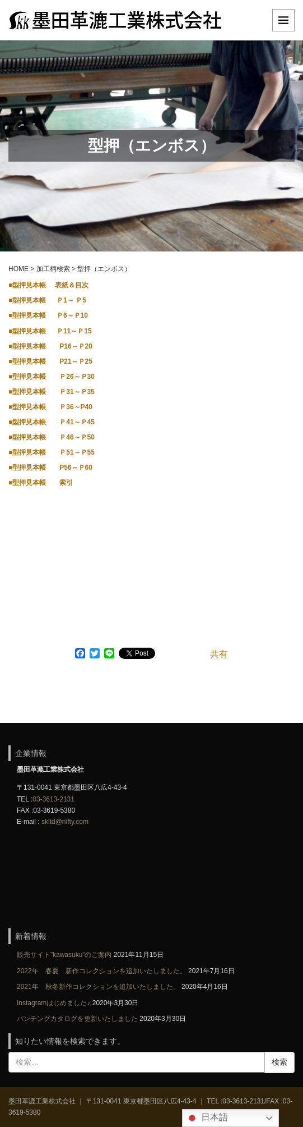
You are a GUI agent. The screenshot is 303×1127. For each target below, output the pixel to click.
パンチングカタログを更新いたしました (77, 1019)
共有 (219, 654)
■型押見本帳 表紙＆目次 (48, 285)
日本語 (206, 1118)
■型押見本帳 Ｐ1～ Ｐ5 (47, 300)
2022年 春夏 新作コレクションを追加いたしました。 (102, 971)
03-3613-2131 (53, 799)
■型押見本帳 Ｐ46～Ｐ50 (51, 437)
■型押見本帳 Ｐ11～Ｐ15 (50, 331)
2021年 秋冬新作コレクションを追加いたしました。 (98, 987)
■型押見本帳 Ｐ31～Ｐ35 (51, 392)
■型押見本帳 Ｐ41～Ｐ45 (51, 422)
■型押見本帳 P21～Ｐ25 (50, 361)
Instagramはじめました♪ (53, 1003)
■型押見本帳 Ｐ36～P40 (50, 407)
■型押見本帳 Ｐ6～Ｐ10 (48, 315)
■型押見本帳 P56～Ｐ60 (50, 467)
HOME (18, 269)
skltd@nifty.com (64, 822)
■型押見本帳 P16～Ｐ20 (50, 346)
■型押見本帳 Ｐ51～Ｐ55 (51, 452)
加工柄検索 (53, 269)
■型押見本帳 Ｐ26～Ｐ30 (51, 377)
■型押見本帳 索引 (40, 483)
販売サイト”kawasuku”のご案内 (64, 955)
